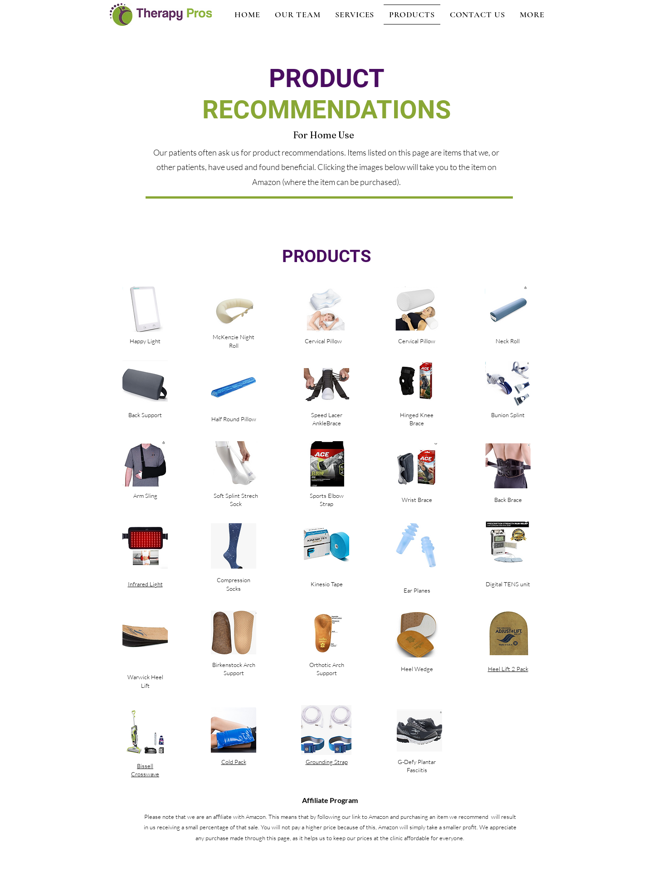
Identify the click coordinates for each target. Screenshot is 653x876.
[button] (532, 14)
